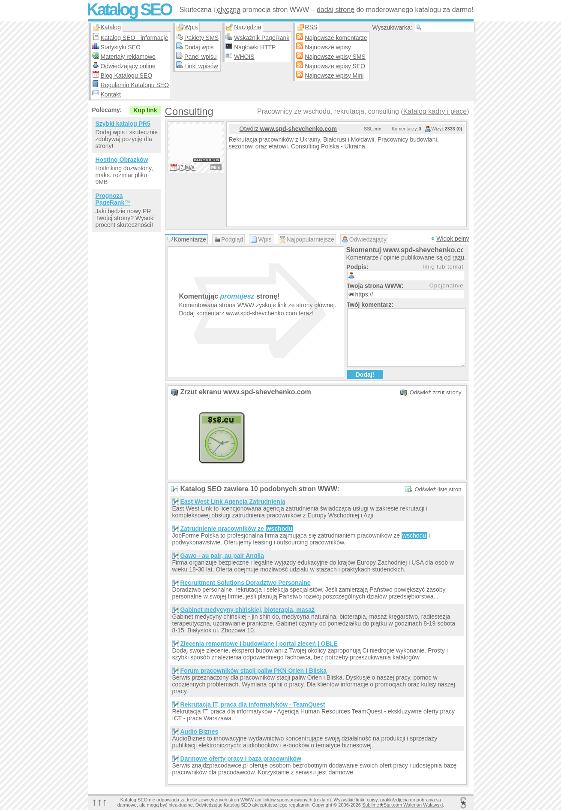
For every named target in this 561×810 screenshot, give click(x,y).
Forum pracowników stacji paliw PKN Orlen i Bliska (253, 670)
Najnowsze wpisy (328, 47)
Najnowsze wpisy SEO (335, 66)
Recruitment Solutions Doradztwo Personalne (245, 582)
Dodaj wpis (198, 47)
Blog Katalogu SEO (127, 75)
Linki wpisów (201, 66)
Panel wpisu (200, 56)
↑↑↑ (100, 801)
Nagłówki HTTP (255, 47)
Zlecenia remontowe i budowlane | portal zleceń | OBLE (259, 643)
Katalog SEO (129, 9)
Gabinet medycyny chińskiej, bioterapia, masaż (247, 609)
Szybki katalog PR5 (123, 123)
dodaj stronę (335, 9)
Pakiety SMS (201, 37)
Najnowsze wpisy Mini (334, 75)
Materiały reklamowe (128, 56)
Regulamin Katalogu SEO (135, 85)
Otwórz (288, 128)
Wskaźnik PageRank (261, 37)
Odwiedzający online (128, 66)
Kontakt (111, 94)
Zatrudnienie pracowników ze (237, 528)
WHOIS (244, 56)
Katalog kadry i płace (435, 111)
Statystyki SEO (121, 47)
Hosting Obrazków (122, 159)
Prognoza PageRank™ (113, 199)
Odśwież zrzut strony (436, 392)
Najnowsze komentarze (336, 37)
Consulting (189, 111)
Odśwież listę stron (437, 489)
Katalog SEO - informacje (134, 37)
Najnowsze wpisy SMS (335, 56)
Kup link (145, 110)
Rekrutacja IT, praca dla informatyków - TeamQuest (252, 704)
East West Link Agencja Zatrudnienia (232, 501)
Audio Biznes (199, 731)
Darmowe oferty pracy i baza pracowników (240, 758)
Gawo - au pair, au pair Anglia (222, 555)
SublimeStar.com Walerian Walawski (402, 804)
